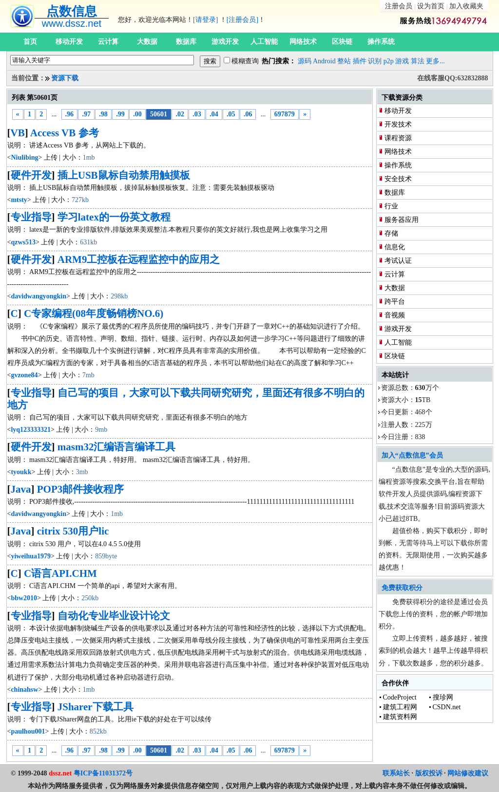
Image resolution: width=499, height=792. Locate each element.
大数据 (147, 41)
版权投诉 (428, 773)
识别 (375, 61)
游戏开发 (225, 41)
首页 (30, 41)
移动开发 (69, 41)
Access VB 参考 (64, 133)
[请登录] (205, 19)
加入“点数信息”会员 (412, 455)
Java (21, 489)
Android (324, 61)
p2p (389, 61)
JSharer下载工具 (96, 707)
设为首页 (430, 6)
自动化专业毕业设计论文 (114, 616)
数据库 (186, 41)
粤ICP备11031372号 (103, 773)
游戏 (402, 61)
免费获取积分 (402, 587)
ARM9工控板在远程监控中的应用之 (139, 259)
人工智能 (264, 41)
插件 (359, 61)
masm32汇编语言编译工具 (117, 447)
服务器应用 (401, 219)
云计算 (108, 41)
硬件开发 (31, 175)
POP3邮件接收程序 (80, 489)
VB (18, 133)
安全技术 (398, 179)
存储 (391, 233)
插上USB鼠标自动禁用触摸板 (124, 175)
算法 (417, 61)
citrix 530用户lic (73, 531)
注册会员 (398, 6)
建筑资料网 (400, 716)
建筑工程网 (400, 707)
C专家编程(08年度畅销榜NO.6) (93, 313)
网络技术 (303, 41)
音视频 (394, 315)
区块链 (342, 41)
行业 (391, 206)
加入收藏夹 (466, 6)
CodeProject (400, 697)
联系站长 (396, 773)
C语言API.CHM (60, 573)
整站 (344, 61)
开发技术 (398, 124)
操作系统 (381, 41)
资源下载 (64, 78)
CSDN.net (447, 707)
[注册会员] (242, 19)
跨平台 (394, 301)
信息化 (394, 247)
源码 (304, 61)
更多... (435, 61)
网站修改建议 (467, 773)
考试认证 (398, 260)
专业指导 (31, 217)
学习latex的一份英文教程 (114, 217)
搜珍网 (443, 697)
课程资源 (398, 138)
